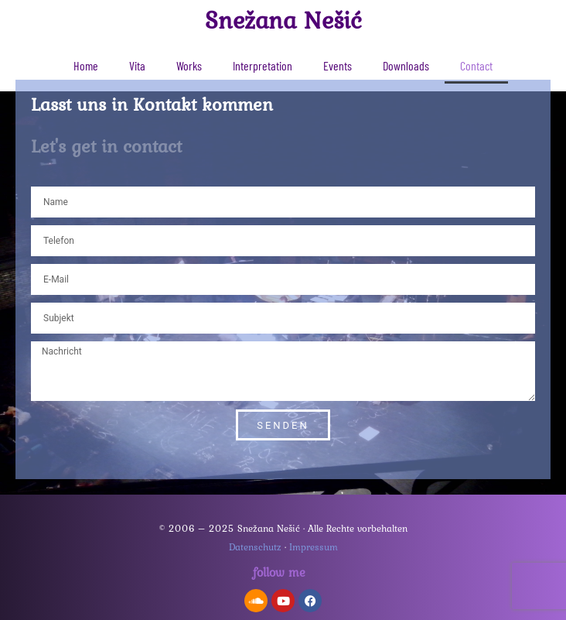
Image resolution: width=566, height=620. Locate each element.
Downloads (406, 65)
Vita (137, 65)
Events (337, 65)
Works (189, 65)
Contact (476, 65)
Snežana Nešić (283, 20)
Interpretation (262, 65)
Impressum (313, 547)
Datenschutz (255, 547)
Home (85, 65)
